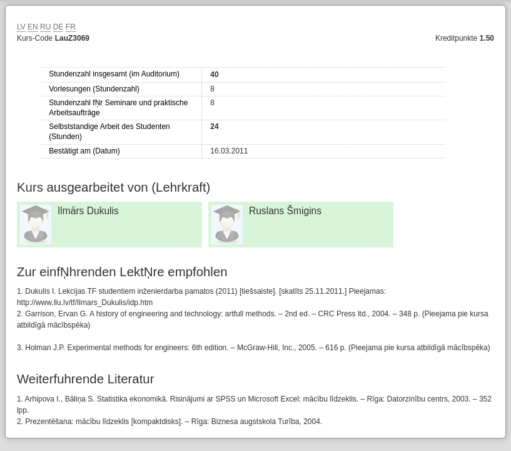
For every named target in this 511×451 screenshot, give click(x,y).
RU (45, 27)
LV (21, 27)
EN (33, 27)
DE (58, 27)
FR (71, 27)
